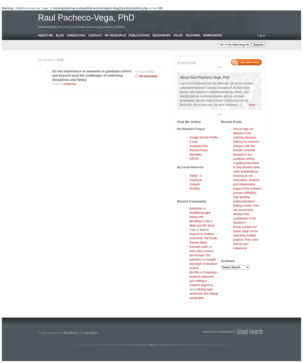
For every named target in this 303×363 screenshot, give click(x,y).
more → (254, 104)
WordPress (71, 333)
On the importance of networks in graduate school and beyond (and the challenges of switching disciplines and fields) (91, 75)
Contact (95, 35)
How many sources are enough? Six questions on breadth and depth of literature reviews (203, 259)
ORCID (194, 158)
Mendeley (195, 154)
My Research (115, 35)
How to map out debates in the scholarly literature (244, 133)
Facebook (195, 180)
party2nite (195, 208)
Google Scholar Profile (203, 137)
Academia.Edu (198, 146)
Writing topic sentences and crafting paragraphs (203, 294)
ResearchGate (198, 150)
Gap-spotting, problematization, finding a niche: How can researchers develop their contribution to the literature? (246, 209)
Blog (60, 35)
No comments (148, 76)
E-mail (193, 141)
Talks (178, 35)
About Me (45, 35)
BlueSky (194, 188)
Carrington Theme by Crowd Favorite (233, 331)
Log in (261, 35)
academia (69, 84)
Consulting (76, 35)
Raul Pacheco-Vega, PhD (86, 17)
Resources (161, 35)
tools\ (60, 60)
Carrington (90, 333)
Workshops (212, 35)
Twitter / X (195, 175)
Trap (192, 229)
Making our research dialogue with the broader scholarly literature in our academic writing (246, 150)
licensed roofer (198, 246)
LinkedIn (194, 184)
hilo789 (194, 272)
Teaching (193, 35)
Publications (139, 35)
